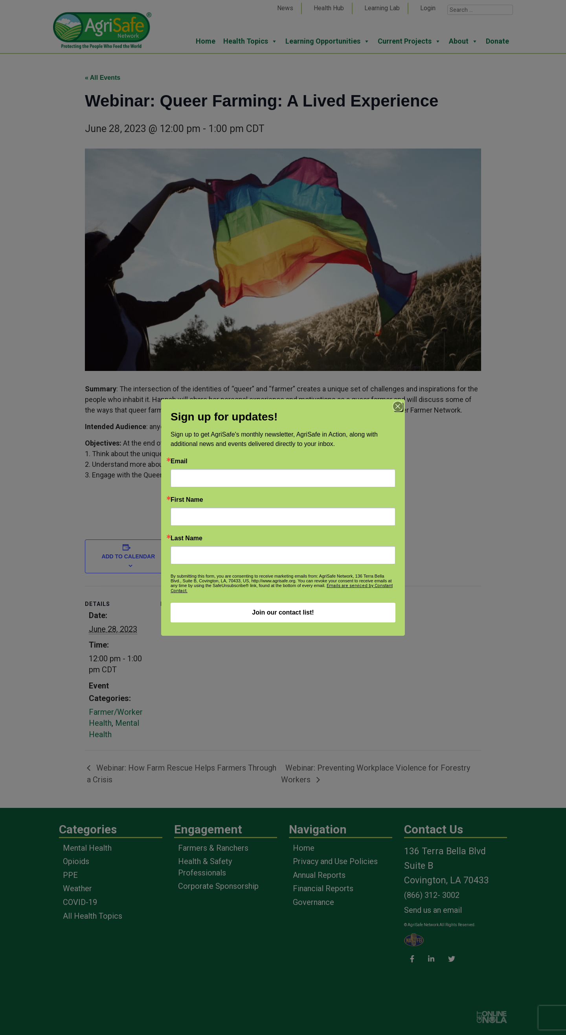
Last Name (186, 538)
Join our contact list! (283, 612)
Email (179, 461)
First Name (187, 500)
